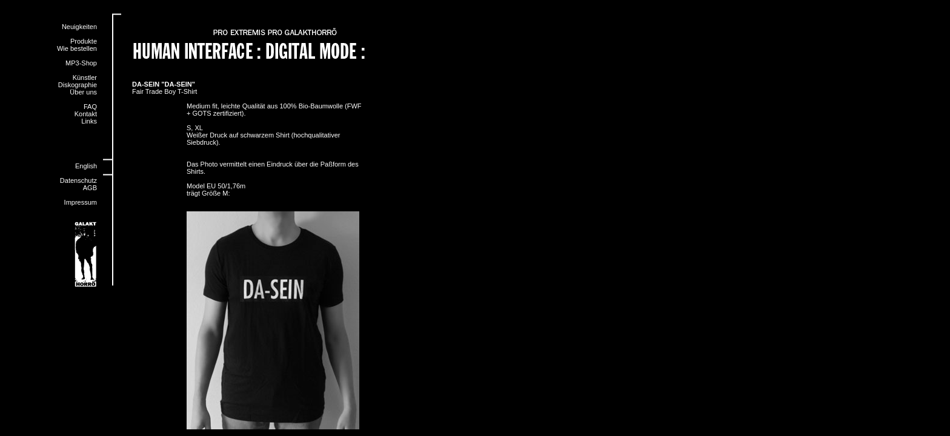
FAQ (90, 106)
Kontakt (86, 113)
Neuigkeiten (79, 26)
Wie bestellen (77, 48)
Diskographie (77, 84)
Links (89, 121)
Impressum (80, 202)
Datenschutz (78, 180)
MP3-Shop (81, 63)
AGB (90, 187)
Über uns (83, 92)
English (86, 166)
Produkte (83, 41)
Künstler (85, 77)
